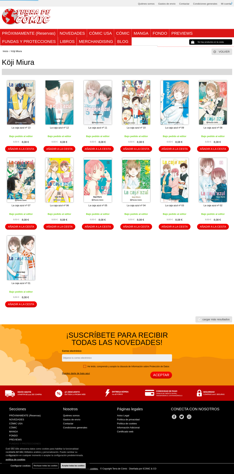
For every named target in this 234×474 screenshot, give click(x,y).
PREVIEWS (182, 33)
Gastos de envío (167, 3)
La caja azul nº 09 (174, 127)
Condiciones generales (205, 3)
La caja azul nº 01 (21, 283)
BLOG (123, 41)
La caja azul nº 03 (174, 205)
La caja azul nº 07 (21, 205)
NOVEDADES (72, 33)
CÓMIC (122, 33)
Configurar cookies (21, 466)
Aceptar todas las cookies (73, 466)
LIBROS (67, 41)
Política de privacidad (128, 419)
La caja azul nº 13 (21, 127)
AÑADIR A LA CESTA (21, 148)
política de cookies (15, 459)
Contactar (184, 3)
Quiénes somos (146, 3)
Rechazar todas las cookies (46, 466)
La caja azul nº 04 (136, 205)
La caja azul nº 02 (212, 205)
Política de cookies (127, 423)
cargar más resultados (216, 319)
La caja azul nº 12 (59, 127)
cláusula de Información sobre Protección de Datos (144, 366)
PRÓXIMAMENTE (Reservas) (28, 33)
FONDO (160, 33)
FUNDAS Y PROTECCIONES (29, 41)
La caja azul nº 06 (59, 205)
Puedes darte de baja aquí (76, 373)
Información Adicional (128, 427)
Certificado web (125, 431)
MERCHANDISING (96, 41)
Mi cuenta (226, 3)
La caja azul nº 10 (136, 127)
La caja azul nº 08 (212, 127)
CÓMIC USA (100, 33)
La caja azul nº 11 (97, 127)
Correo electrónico (72, 351)
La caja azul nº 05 (97, 205)
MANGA (141, 33)
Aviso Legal (123, 415)
